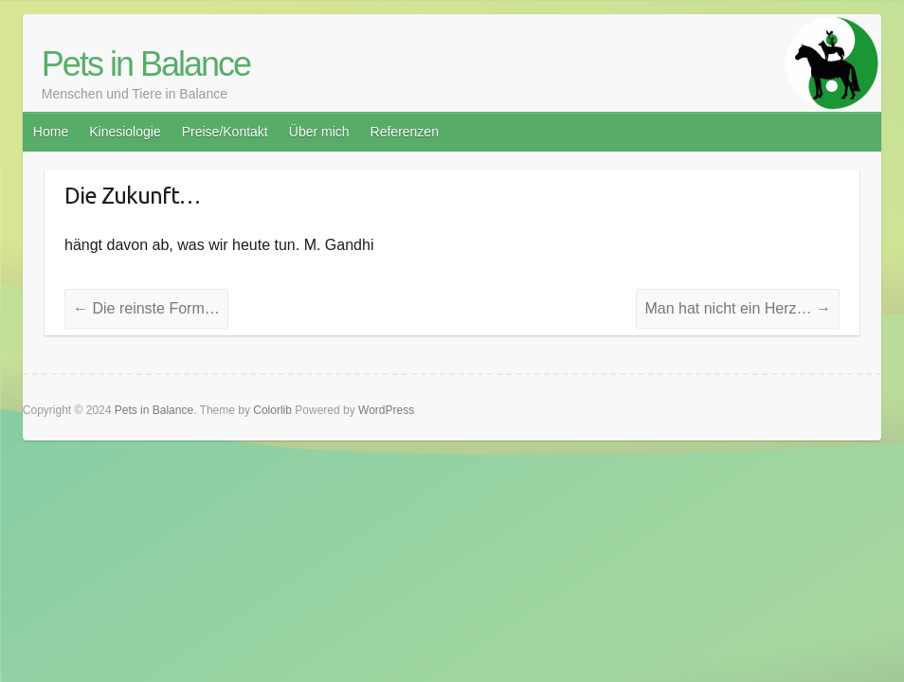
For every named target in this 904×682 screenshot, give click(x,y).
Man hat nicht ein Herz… (737, 308)
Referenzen (405, 131)
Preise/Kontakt (225, 131)
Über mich (319, 131)
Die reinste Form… (146, 308)
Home (50, 131)
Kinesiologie (125, 131)
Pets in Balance (146, 64)
